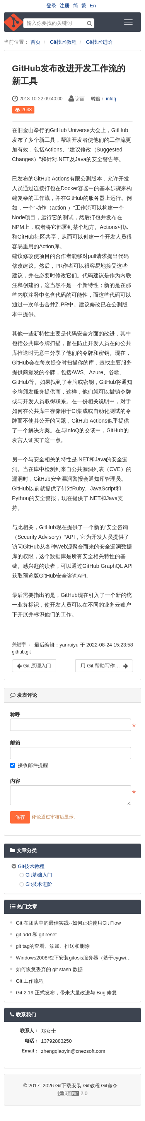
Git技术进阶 (99, 42)
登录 (51, 6)
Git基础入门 (39, 875)
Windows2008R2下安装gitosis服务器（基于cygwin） (73, 958)
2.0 (48, 1093)
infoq (111, 98)
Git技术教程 (63, 42)
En (93, 6)
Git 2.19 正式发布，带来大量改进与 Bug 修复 (66, 992)
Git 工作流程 (30, 981)
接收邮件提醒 (29, 765)
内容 (15, 781)
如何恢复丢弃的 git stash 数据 (49, 969)
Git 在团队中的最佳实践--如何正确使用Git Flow (68, 923)
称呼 (15, 714)
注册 (65, 6)
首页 (36, 42)
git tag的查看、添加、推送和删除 (53, 946)
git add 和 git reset (36, 934)
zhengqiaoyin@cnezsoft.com (73, 1051)
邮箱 (15, 743)
